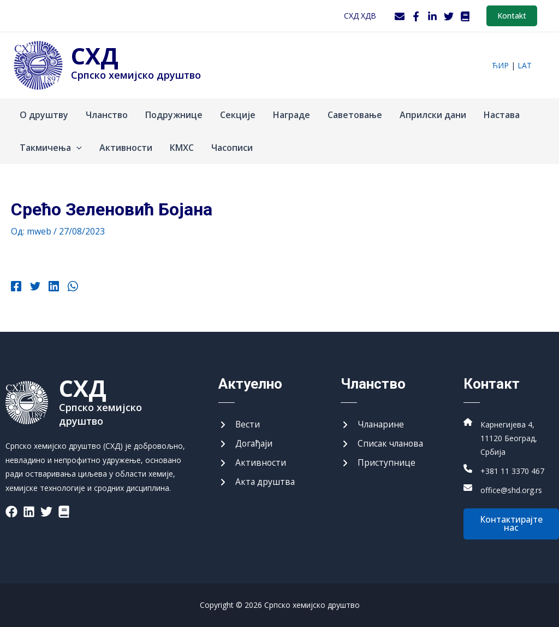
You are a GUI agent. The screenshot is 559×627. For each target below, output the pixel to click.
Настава (502, 115)
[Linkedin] (52, 287)
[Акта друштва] (257, 481)
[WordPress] (465, 16)
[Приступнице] (378, 462)
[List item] (11, 511)
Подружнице (174, 115)
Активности (125, 148)
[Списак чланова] (383, 443)
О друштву (44, 115)
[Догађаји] (246, 443)
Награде (291, 115)
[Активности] (252, 462)
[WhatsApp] (70, 287)
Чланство (107, 115)
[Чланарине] (373, 423)
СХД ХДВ (360, 15)
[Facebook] (416, 16)
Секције (237, 115)
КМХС (182, 148)
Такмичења (51, 147)
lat (525, 65)
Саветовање (355, 115)
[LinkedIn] (432, 16)
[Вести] (239, 423)
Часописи (232, 148)
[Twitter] (449, 16)
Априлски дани (433, 115)
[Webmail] (400, 16)
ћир (500, 65)
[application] (76, 147)
